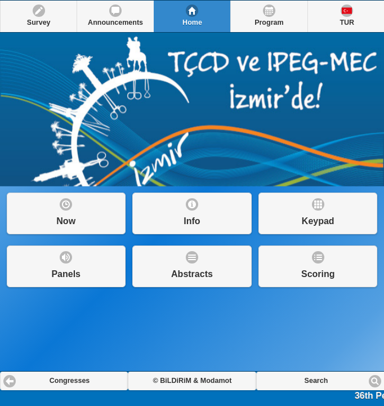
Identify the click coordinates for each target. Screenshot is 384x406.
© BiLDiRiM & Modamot (192, 381)
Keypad (318, 221)
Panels (66, 274)
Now (65, 221)
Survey (39, 22)
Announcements (115, 22)
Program (268, 22)
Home (192, 22)
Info (192, 221)
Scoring (318, 274)
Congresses (70, 381)
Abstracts (192, 274)
